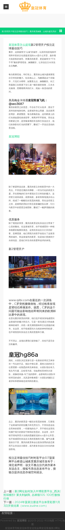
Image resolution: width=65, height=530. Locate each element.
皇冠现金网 (35, 528)
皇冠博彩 (14, 136)
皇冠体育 (24, 528)
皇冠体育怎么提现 (20, 44)
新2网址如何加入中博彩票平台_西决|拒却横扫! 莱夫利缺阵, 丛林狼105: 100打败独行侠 (31, 495)
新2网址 (55, 528)
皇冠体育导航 (12, 528)
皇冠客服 (46, 528)
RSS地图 (49, 520)
